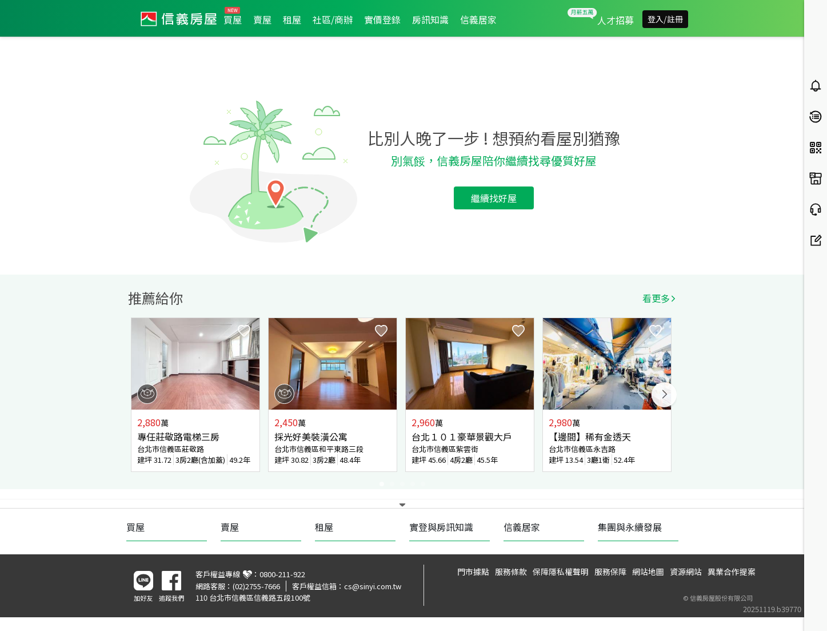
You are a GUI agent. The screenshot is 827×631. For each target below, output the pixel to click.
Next (664, 394)
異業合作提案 (732, 571)
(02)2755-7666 (256, 586)
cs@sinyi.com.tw (372, 586)
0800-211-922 (282, 574)
